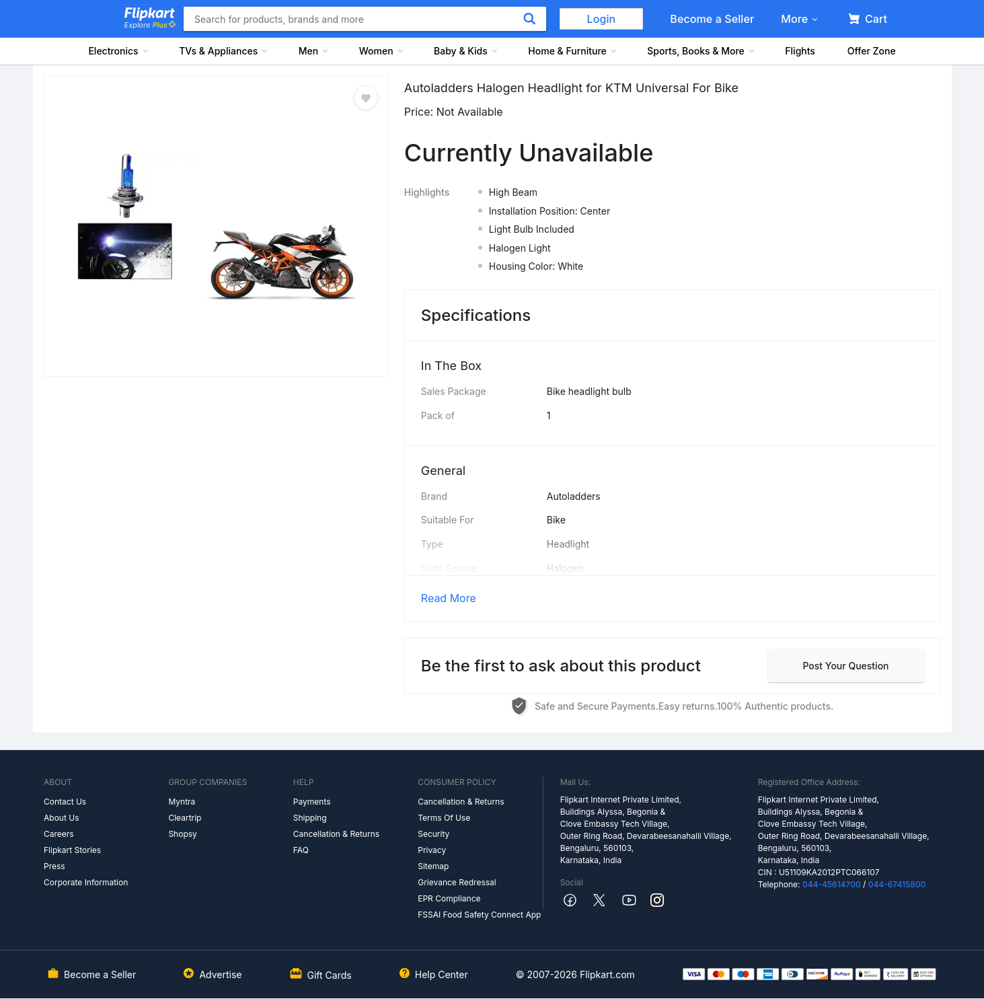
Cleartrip (184, 818)
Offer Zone (871, 51)
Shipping (310, 818)
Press (54, 866)
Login (601, 19)
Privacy (432, 850)
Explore (150, 25)
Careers (59, 834)
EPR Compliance (449, 898)
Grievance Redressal (457, 882)
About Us (61, 818)
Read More (448, 598)
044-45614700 (831, 884)
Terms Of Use (444, 818)
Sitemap (433, 866)
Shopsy (182, 834)
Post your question (845, 665)
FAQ (301, 850)
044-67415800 (897, 884)
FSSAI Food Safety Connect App (479, 915)
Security (433, 834)
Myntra (181, 802)
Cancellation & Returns (336, 834)
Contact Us (65, 802)
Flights (800, 51)
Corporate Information (86, 882)
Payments (312, 802)
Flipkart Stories (72, 850)
